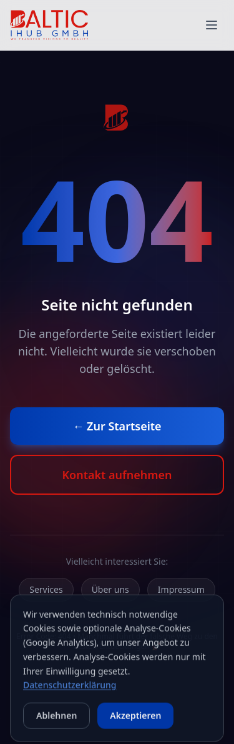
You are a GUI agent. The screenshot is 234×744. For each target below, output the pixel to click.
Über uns (110, 589)
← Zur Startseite (116, 426)
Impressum (181, 589)
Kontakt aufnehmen (117, 474)
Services (45, 589)
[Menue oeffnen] (211, 24)
